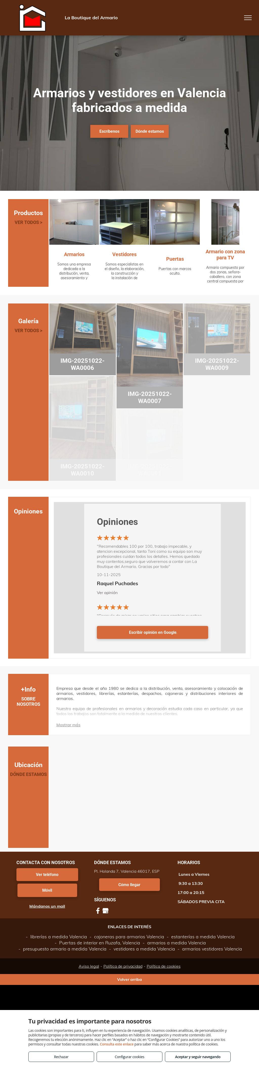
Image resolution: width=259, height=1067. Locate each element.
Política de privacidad (122, 966)
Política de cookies (164, 966)
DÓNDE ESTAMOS (28, 774)
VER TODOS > (28, 222)
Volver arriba (129, 979)
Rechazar (61, 1056)
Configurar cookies (129, 1056)
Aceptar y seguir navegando (197, 1056)
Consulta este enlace (117, 1044)
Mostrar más (68, 724)
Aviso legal (89, 966)
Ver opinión (107, 592)
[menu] (247, 17)
